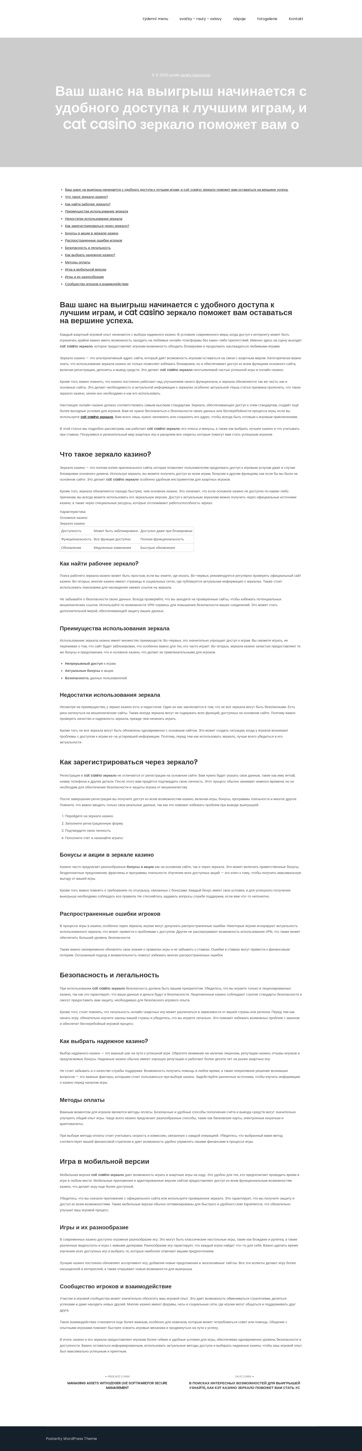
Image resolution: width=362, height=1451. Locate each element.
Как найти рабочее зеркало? (88, 204)
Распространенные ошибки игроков (93, 240)
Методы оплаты (77, 262)
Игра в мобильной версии (85, 269)
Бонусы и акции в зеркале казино (91, 233)
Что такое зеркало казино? (86, 196)
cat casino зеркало (97, 416)
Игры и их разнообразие (84, 276)
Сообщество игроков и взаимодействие (97, 283)
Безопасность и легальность (88, 247)
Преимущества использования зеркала (96, 211)
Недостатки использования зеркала (93, 218)
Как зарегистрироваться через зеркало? (97, 225)
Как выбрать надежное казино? (90, 254)
